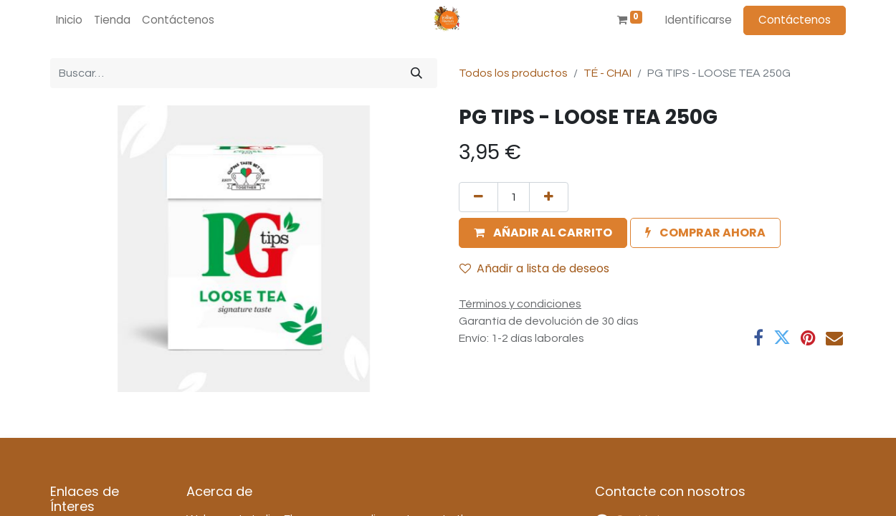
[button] (543, 233)
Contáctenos (794, 19)
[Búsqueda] (416, 73)
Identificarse (698, 19)
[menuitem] (69, 20)
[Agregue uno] (548, 197)
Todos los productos (513, 73)
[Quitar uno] (478, 197)
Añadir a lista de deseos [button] (534, 268)
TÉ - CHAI (607, 73)
